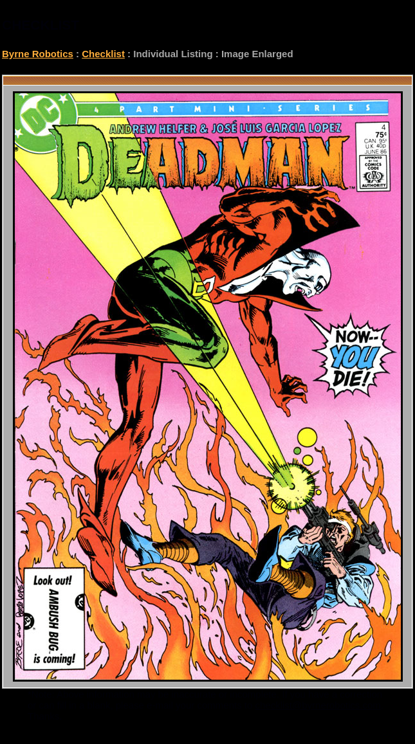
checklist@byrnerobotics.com (318, 705)
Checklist (103, 53)
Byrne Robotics (37, 53)
